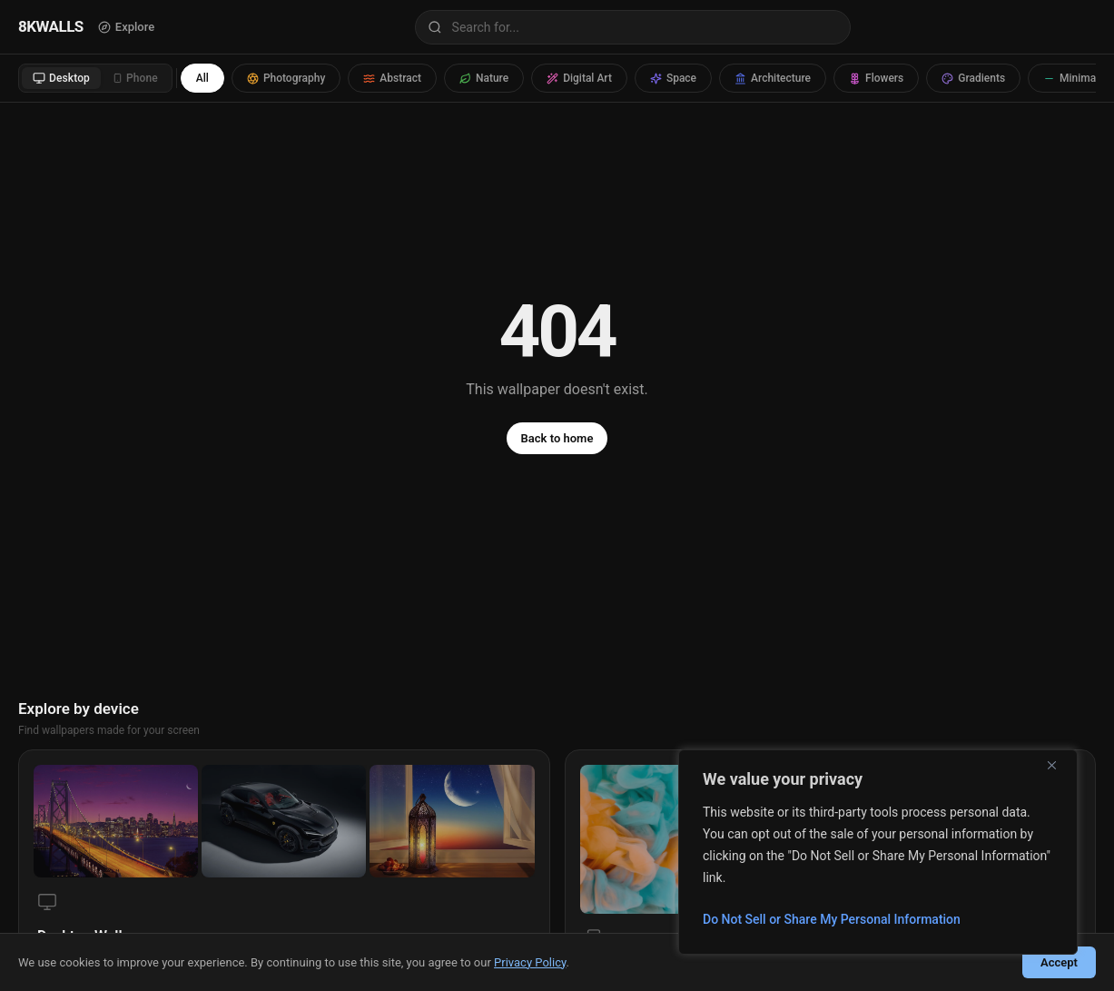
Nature (483, 78)
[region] (878, 852)
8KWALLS (51, 26)
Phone (135, 78)
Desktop (61, 78)
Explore (126, 27)
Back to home (557, 438)
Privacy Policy (530, 962)
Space (673, 78)
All (202, 78)
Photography (286, 78)
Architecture (772, 78)
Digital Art (579, 78)
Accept (1059, 962)
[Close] (1059, 765)
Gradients (973, 78)
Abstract (392, 78)
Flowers (876, 78)
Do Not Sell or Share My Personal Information (832, 919)
